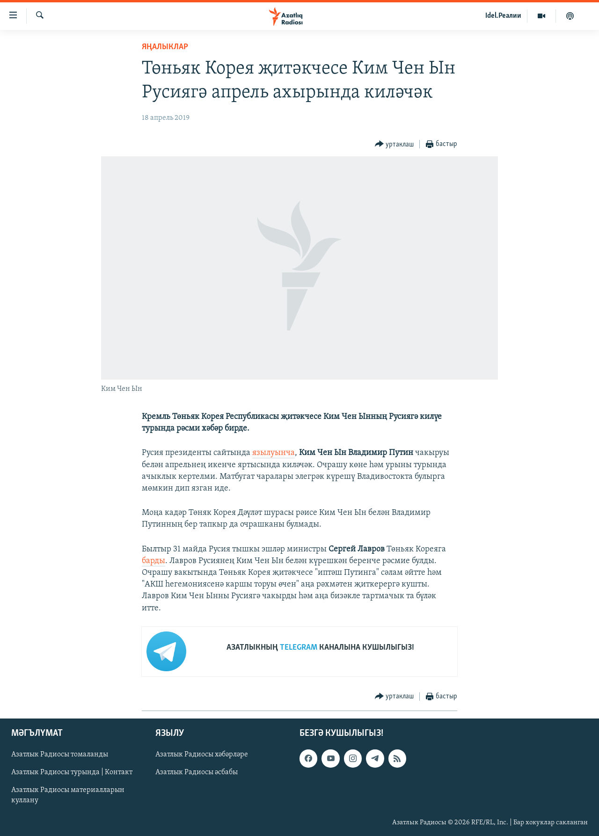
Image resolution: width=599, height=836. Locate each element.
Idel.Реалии (503, 16)
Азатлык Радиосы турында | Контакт (71, 772)
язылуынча (273, 452)
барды (153, 561)
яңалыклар (165, 47)
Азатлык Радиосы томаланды (59, 754)
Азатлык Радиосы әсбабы (196, 772)
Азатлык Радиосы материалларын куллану (67, 795)
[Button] (394, 144)
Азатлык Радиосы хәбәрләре (201, 754)
